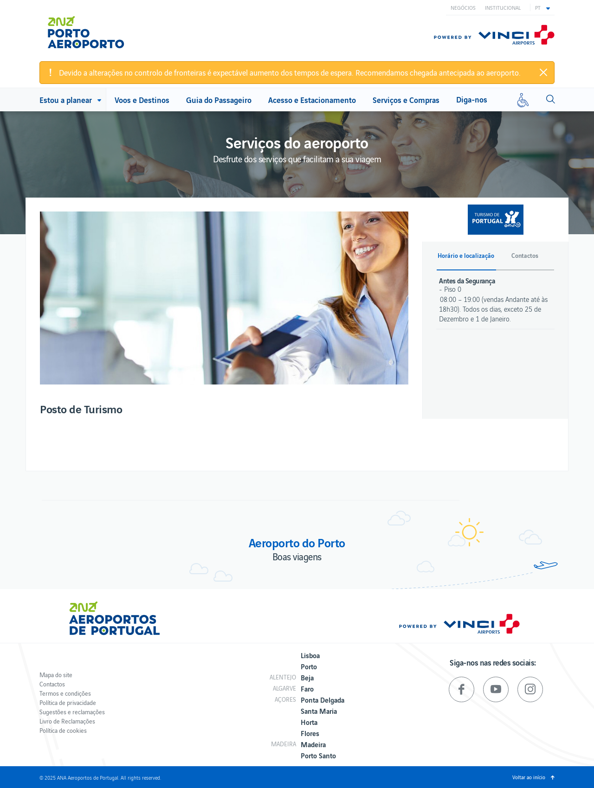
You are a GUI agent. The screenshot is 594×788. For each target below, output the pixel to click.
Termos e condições (65, 693)
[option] (224, 297)
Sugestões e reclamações (72, 711)
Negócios (463, 7)
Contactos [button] (524, 255)
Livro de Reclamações (67, 721)
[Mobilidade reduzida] (523, 99)
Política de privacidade (67, 702)
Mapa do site (55, 674)
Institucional (503, 7)
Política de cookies (63, 730)
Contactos (52, 683)
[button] (542, 7)
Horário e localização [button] (466, 255)
